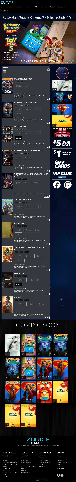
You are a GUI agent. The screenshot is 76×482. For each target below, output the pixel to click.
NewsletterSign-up (4, 11)
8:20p (18, 284)
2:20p (18, 183)
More (52, 7)
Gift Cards (44, 7)
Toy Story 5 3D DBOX (26, 462)
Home (3, 7)
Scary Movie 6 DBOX (7, 456)
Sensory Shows (42, 466)
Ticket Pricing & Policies (44, 462)
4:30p (37, 109)
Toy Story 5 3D (24, 460)
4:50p (27, 183)
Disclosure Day (24, 456)
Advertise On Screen (62, 462)
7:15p (18, 114)
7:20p (42, 304)
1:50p (31, 304)
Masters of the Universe (8, 458)
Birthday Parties (61, 468)
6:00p (37, 206)
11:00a (20, 304)
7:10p (36, 183)
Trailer (47, 99)
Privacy (58, 464)
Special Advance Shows (44, 460)
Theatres (61, 7)
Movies (10, 7)
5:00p (28, 86)
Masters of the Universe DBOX (10, 462)
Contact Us (59, 456)
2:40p (28, 230)
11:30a (19, 256)
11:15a (19, 109)
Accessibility (60, 466)
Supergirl (23, 468)
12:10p (19, 230)
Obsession (5, 476)
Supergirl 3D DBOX (25, 472)
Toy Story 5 (23, 458)
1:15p (30, 280)
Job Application (60, 460)
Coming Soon (42, 456)
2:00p (28, 109)
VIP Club (35, 7)
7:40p (18, 234)
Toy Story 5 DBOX (25, 464)
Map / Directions (61, 458)
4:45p (40, 280)
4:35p (40, 256)
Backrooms (5, 470)
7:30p (19, 260)
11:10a (20, 280)
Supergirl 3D (24, 470)
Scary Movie (5, 460)
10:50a (19, 206)
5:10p (37, 230)
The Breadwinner (7, 468)
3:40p (28, 206)
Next (48, 69)
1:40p (29, 256)
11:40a (19, 86)
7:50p (18, 138)
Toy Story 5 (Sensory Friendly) (28, 466)
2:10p (28, 133)
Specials (27, 7)
